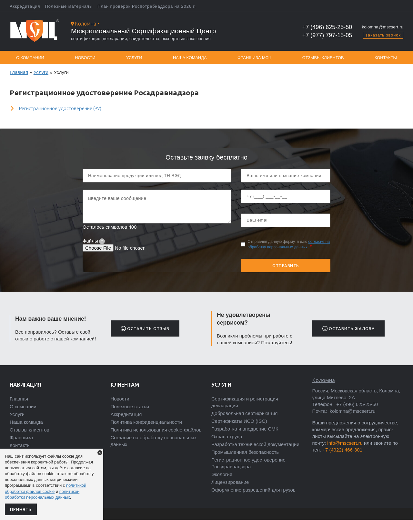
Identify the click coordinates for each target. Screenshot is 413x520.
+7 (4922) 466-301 (342, 449)
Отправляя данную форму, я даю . (288, 244)
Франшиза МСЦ (254, 57)
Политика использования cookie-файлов (156, 429)
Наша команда (190, 57)
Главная (19, 72)
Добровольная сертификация (244, 413)
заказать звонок (383, 35)
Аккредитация (25, 6)
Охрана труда (226, 436)
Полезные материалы (69, 6)
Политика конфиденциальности (146, 422)
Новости (85, 57)
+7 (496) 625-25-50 (327, 27)
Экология (221, 474)
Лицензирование (230, 482)
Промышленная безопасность (245, 452)
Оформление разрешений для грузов (253, 490)
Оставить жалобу (348, 328)
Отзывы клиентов (323, 57)
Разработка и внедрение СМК (244, 429)
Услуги (134, 57)
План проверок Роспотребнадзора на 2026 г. (146, 6)
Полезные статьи (130, 406)
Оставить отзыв (145, 328)
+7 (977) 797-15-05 (327, 35)
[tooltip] (102, 241)
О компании (30, 57)
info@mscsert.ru (344, 443)
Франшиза (21, 437)
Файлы (94, 241)
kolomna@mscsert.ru (382, 27)
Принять (21, 509)
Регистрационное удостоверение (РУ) (60, 108)
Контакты (386, 57)
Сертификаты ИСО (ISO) (239, 421)
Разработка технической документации (255, 444)
